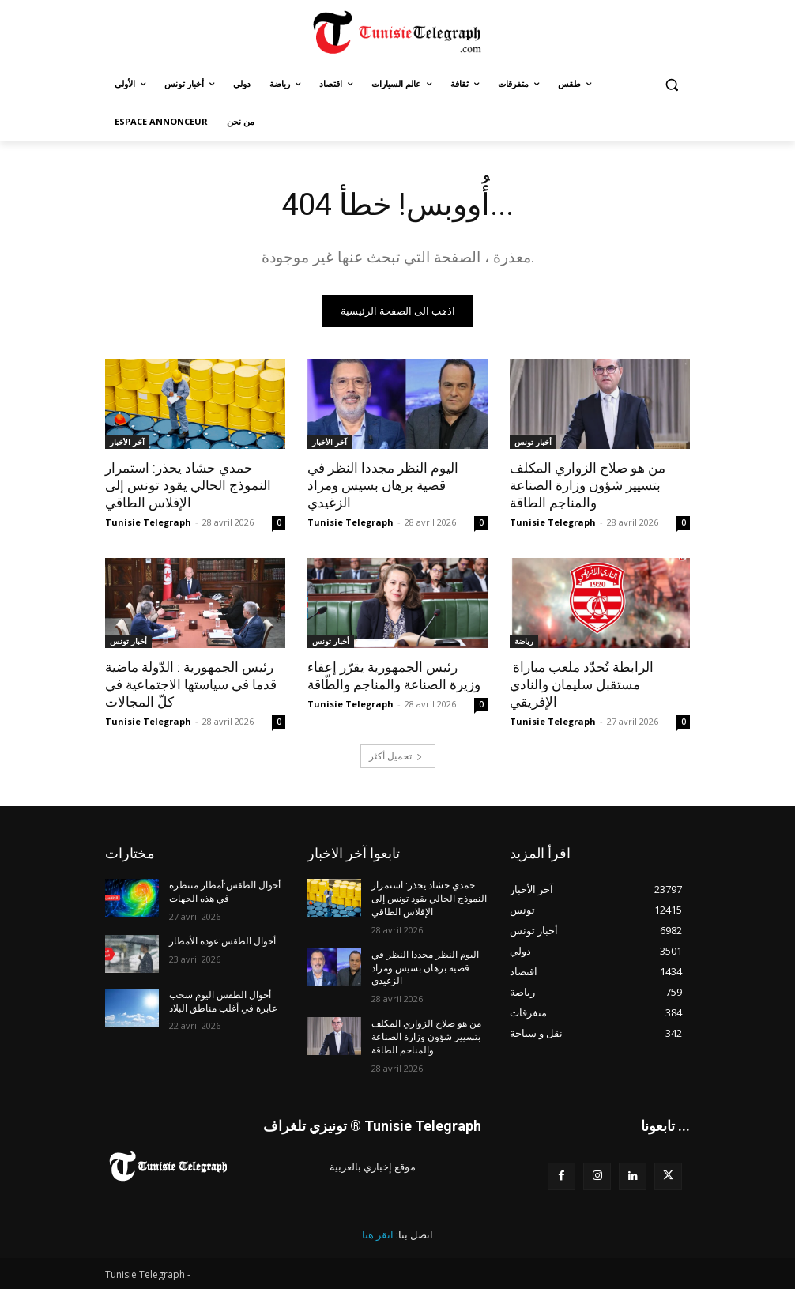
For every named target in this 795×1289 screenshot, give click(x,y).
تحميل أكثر (396, 756)
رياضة (523, 640)
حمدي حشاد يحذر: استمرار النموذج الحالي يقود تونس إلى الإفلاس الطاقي (188, 485)
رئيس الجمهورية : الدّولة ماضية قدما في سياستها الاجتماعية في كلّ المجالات (191, 684)
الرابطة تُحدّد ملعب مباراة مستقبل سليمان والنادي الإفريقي (582, 684)
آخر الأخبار (127, 441)
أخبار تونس (533, 441)
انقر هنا (378, 1234)
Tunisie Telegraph (148, 522)
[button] (671, 84)
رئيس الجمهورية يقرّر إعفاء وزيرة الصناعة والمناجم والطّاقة (393, 675)
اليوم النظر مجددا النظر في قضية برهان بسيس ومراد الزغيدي (382, 485)
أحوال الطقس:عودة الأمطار (222, 941)
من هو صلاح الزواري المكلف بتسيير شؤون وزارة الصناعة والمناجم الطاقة (587, 485)
